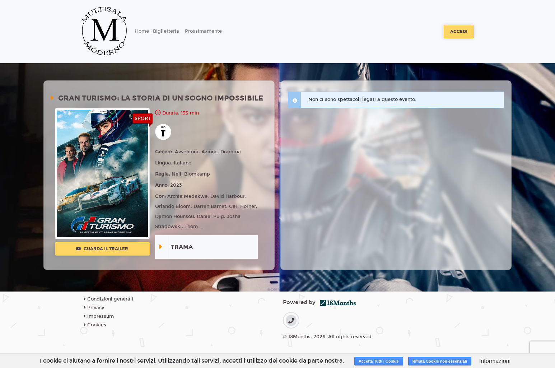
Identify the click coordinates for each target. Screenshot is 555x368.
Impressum (99, 316)
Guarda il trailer (102, 248)
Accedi (458, 31)
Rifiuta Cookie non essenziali (439, 361)
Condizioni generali (108, 299)
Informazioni (494, 361)
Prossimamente (203, 31)
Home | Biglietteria (157, 31)
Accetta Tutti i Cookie (379, 361)
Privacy (94, 308)
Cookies (95, 325)
